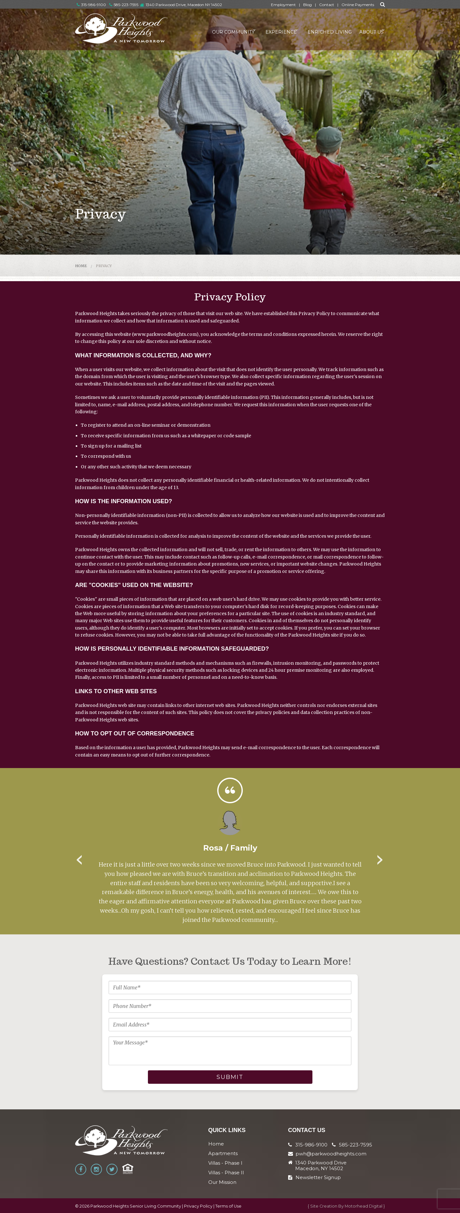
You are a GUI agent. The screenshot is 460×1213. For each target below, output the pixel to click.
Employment (283, 4)
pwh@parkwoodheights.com (330, 1154)
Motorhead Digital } (365, 1206)
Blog (307, 4)
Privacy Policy (198, 1206)
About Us (366, 30)
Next (380, 857)
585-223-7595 (123, 4)
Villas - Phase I (225, 1163)
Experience (269, 30)
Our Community (216, 30)
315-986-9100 (91, 4)
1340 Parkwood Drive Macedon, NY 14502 (321, 1165)
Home (81, 266)
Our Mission (222, 1182)
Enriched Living (323, 30)
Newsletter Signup (314, 1177)
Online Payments (357, 4)
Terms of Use (228, 1206)
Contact (326, 4)
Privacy (104, 266)
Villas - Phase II (226, 1172)
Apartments (223, 1153)
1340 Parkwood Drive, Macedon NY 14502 (184, 4)
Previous (80, 857)
